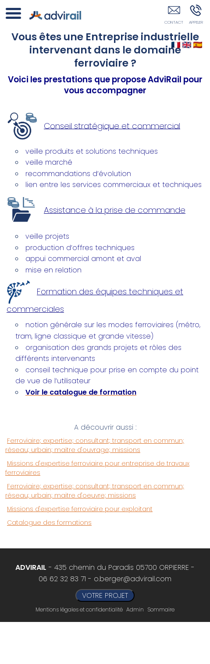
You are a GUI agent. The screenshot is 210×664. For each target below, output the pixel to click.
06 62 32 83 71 (62, 579)
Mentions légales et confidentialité (79, 609)
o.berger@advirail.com (132, 579)
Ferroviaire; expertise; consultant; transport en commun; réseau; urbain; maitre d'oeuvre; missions (94, 491)
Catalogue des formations (49, 522)
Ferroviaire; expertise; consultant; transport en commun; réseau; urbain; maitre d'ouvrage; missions (94, 445)
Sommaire (160, 609)
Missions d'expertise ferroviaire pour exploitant (80, 509)
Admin (135, 609)
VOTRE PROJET (105, 595)
